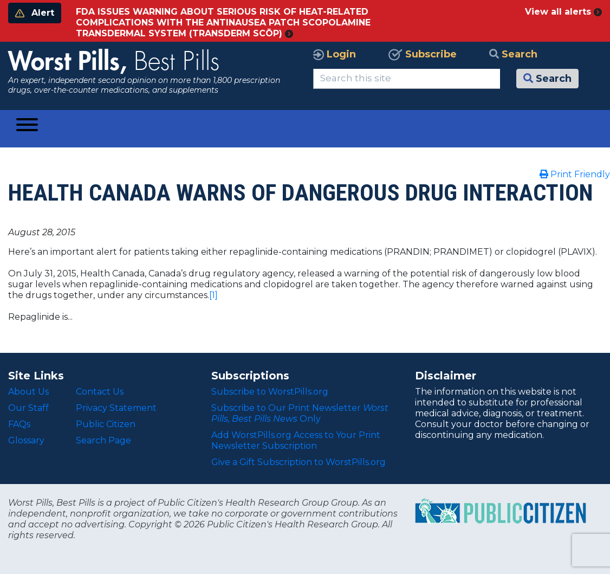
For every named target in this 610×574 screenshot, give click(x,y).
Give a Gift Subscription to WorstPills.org (298, 462)
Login (334, 54)
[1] (213, 295)
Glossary (26, 440)
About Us (28, 391)
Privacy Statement (116, 408)
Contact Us (100, 391)
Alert (34, 13)
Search (513, 54)
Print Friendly (575, 174)
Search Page (103, 440)
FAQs (19, 424)
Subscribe (422, 54)
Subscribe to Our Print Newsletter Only (299, 413)
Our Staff (28, 408)
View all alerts (563, 12)
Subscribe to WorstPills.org (269, 391)
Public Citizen (105, 424)
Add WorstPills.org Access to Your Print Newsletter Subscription (295, 440)
